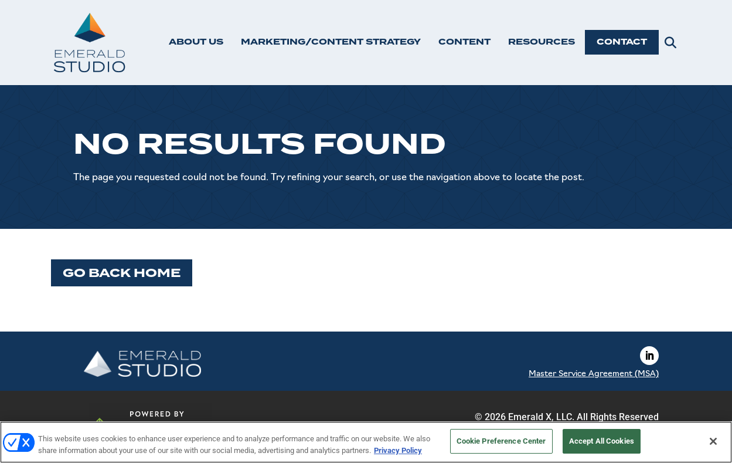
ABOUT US (196, 42)
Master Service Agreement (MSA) (594, 374)
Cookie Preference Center (501, 441)
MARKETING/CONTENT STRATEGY (331, 42)
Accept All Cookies (601, 441)
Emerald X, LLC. (541, 417)
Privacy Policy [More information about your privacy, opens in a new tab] (398, 450)
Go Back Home (122, 273)
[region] (366, 442)
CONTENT (464, 42)
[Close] (713, 441)
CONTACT (622, 42)
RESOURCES (541, 42)
